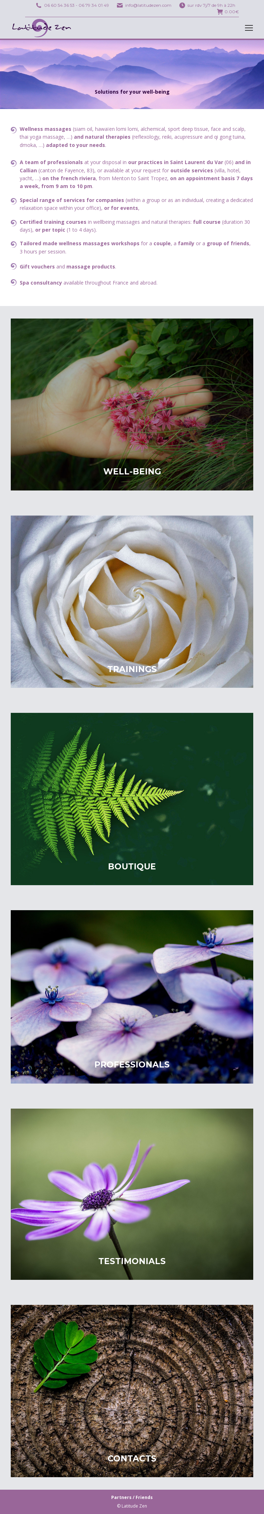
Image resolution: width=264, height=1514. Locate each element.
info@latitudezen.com (148, 5)
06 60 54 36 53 (59, 5)
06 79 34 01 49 (94, 5)
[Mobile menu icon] (249, 28)
